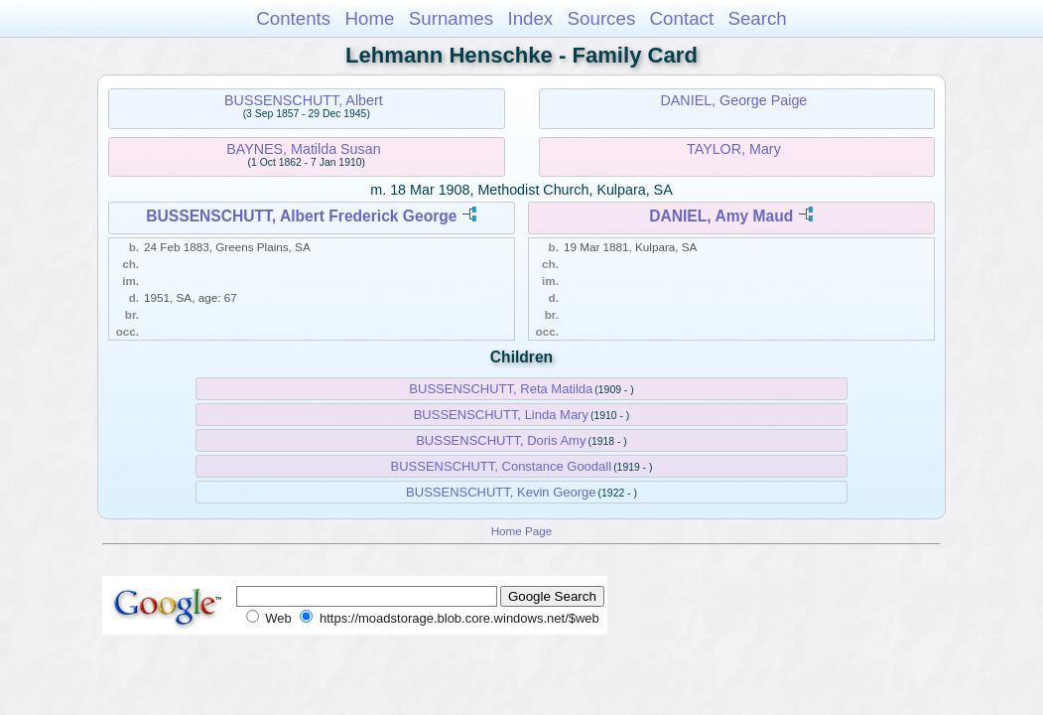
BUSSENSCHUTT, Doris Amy (501, 440)
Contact (682, 18)
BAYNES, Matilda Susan (303, 149)
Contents (293, 18)
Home (369, 18)
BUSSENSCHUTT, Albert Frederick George (301, 216)
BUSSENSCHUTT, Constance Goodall (501, 466)
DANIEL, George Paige (733, 100)
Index (530, 18)
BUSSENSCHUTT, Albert (303, 100)
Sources (602, 18)
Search (756, 18)
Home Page (522, 530)
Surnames (451, 18)
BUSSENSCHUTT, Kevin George (500, 492)
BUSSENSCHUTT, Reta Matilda (500, 388)
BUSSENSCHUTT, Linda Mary (501, 414)
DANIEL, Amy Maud (721, 216)
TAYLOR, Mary (734, 149)
